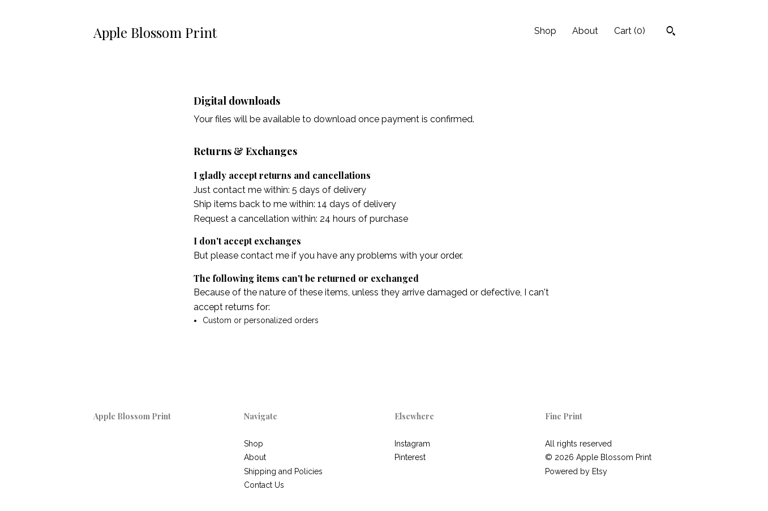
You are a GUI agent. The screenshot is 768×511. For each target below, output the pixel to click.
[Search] (671, 32)
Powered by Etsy (576, 471)
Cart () (629, 30)
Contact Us (264, 484)
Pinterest (410, 457)
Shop (545, 30)
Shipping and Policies (283, 471)
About (585, 30)
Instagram (412, 443)
